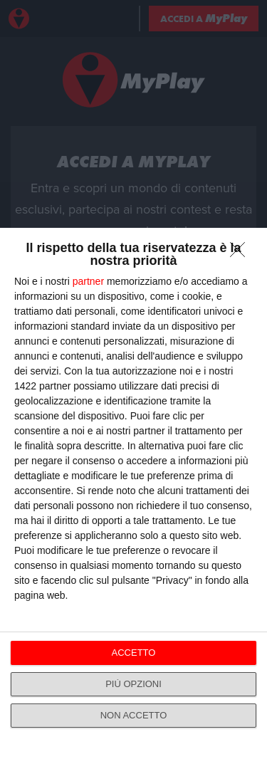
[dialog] (133, 493)
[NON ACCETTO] (241, 253)
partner (88, 281)
